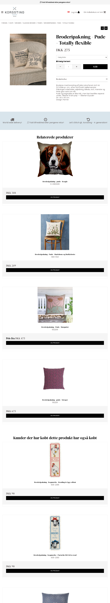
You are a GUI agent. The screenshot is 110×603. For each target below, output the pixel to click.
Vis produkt (55, 197)
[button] (102, 28)
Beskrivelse (61, 79)
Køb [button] (95, 66)
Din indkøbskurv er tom (95, 12)
